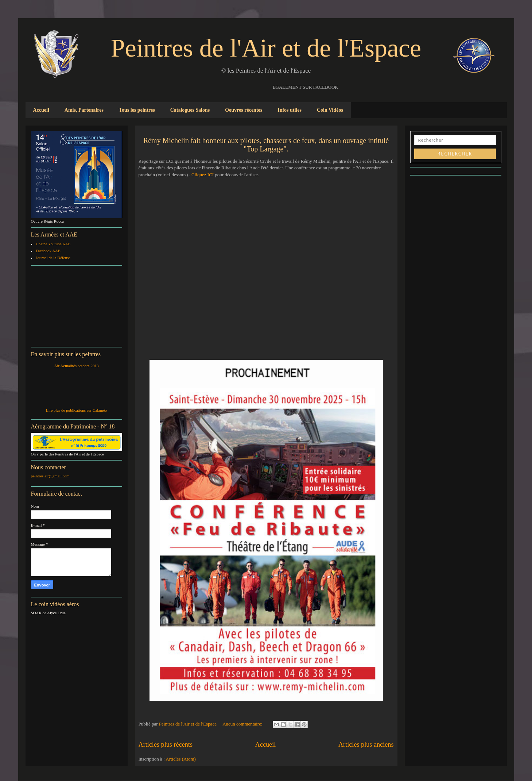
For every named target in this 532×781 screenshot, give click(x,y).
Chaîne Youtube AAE (53, 244)
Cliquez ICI (202, 174)
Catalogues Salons (190, 110)
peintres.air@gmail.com (50, 476)
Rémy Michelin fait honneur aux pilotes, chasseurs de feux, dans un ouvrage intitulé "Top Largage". (266, 144)
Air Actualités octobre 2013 (76, 365)
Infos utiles (289, 110)
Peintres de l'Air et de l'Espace (266, 48)
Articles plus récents (166, 744)
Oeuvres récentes (243, 110)
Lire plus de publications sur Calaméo (76, 410)
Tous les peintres (137, 110)
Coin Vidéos (330, 110)
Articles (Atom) (181, 759)
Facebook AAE (48, 251)
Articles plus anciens (366, 744)
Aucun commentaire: (243, 724)
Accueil (41, 110)
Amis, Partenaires (84, 110)
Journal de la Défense (53, 257)
